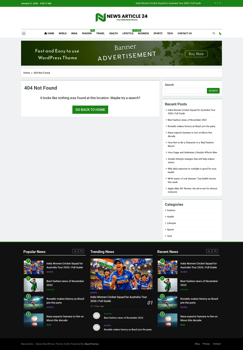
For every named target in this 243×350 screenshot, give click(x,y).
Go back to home (90, 110)
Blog (197, 344)
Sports (158, 33)
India (74, 33)
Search (169, 84)
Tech (170, 33)
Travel (100, 33)
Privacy (206, 344)
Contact (217, 344)
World (63, 33)
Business (143, 33)
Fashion (88, 32)
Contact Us (185, 33)
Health (113, 33)
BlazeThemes (92, 344)
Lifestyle (129, 32)
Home (49, 33)
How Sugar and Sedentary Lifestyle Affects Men (192, 152)
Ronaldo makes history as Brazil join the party (191, 126)
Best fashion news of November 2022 (187, 120)
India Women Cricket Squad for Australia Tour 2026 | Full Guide (168, 3)
